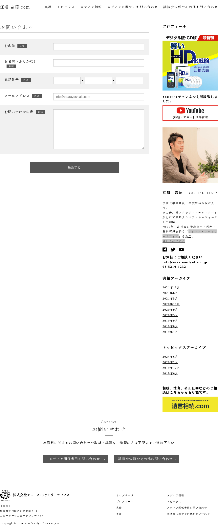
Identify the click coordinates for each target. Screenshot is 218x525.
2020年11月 (171, 304)
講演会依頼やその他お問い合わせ (190, 7)
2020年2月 (170, 362)
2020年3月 (170, 315)
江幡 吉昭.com (15, 7)
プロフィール (124, 501)
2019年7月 (170, 331)
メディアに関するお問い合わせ (132, 7)
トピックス (66, 7)
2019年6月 (170, 373)
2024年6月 (170, 356)
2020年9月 (170, 309)
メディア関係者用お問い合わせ (74, 458)
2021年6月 (170, 293)
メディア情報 (91, 7)
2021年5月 (170, 298)
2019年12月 (171, 367)
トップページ (124, 495)
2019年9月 (170, 320)
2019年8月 (170, 326)
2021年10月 (171, 287)
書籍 (119, 513)
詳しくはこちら (174, 241)
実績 (48, 7)
